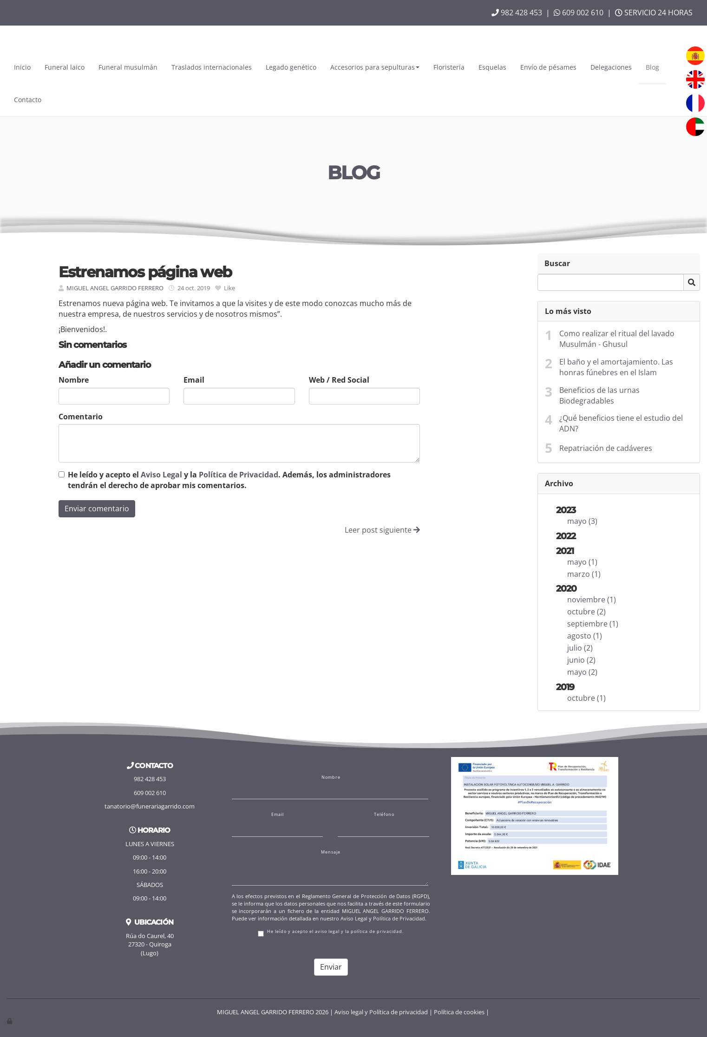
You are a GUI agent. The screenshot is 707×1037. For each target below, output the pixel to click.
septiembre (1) (592, 624)
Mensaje (330, 852)
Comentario (81, 416)
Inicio (22, 67)
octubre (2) (586, 612)
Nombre (74, 380)
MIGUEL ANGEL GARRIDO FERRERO (115, 288)
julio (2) (580, 648)
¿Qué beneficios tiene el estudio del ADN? (621, 423)
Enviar (331, 967)
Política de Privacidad (238, 475)
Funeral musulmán (127, 67)
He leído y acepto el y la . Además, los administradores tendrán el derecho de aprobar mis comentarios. (229, 480)
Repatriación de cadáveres (605, 448)
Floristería (449, 67)
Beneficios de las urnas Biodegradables (599, 395)
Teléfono (384, 814)
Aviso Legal (161, 475)
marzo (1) (584, 574)
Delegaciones (611, 67)
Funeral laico (65, 67)
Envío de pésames (548, 67)
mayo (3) (582, 521)
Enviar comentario (97, 508)
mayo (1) (582, 562)
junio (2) (581, 660)
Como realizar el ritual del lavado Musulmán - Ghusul (616, 338)
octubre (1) (586, 698)
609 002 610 (578, 12)
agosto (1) (584, 636)
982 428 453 (516, 12)
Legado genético (291, 67)
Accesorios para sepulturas (374, 67)
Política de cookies (459, 1012)
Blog (652, 67)
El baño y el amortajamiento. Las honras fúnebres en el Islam (616, 367)
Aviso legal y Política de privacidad (381, 1012)
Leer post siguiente (382, 530)
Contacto (27, 99)
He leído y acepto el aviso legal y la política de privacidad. (331, 933)
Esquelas (492, 67)
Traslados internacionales (211, 67)
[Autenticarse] (10, 1021)
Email (193, 380)
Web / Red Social (339, 380)
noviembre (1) (591, 599)
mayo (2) (582, 672)
